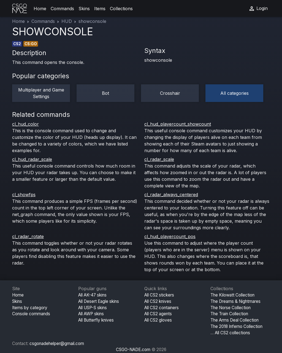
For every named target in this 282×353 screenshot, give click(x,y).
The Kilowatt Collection (232, 295)
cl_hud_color (25, 124)
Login (258, 8)
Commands (62, 8)
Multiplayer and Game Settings (41, 93)
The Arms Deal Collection (234, 320)
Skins (84, 8)
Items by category (29, 307)
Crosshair (170, 93)
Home (40, 8)
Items (99, 8)
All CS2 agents (158, 313)
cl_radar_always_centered (171, 194)
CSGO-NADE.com (133, 349)
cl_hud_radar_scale (32, 159)
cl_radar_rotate (28, 236)
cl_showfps (24, 194)
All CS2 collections (232, 332)
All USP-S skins (92, 307)
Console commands (31, 313)
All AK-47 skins (92, 295)
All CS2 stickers (159, 295)
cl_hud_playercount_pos (170, 236)
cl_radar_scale (159, 159)
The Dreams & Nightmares (235, 301)
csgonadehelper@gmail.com (56, 343)
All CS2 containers (161, 307)
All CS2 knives (157, 301)
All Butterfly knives (96, 320)
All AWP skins (91, 313)
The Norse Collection (230, 307)
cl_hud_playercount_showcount (177, 124)
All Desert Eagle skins (98, 301)
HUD (66, 21)
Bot (105, 93)
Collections (121, 8)
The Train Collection (229, 313)
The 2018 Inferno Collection (236, 326)
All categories (234, 93)
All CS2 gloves (158, 320)
